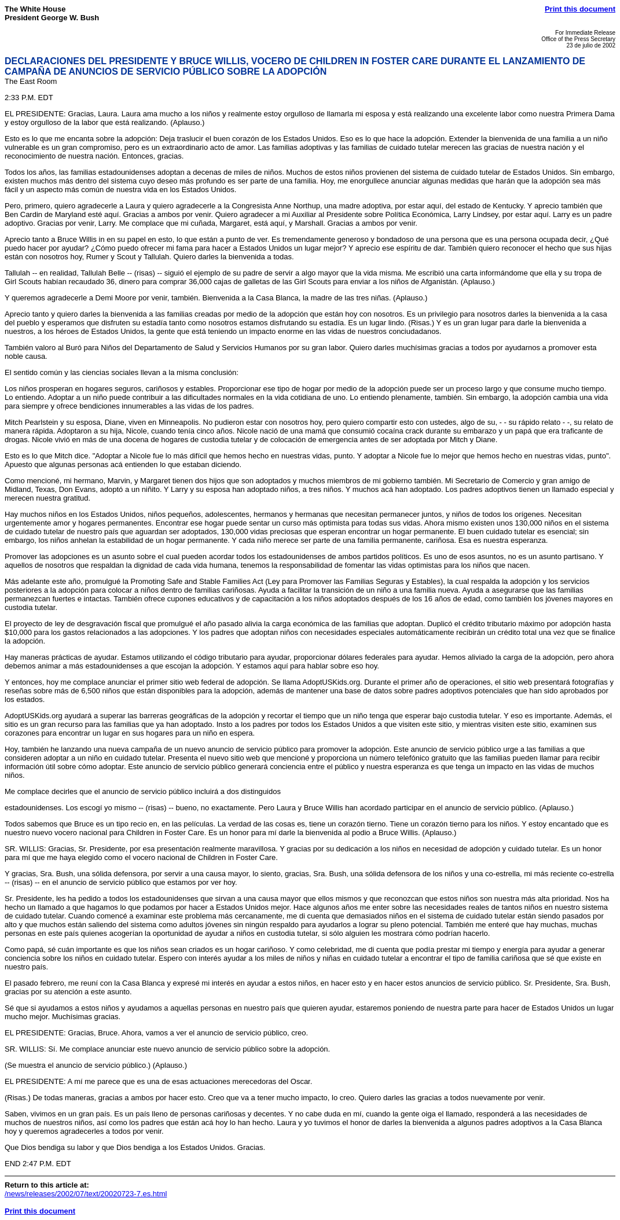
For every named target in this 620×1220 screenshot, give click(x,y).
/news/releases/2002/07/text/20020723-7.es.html (86, 1193)
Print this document (580, 9)
